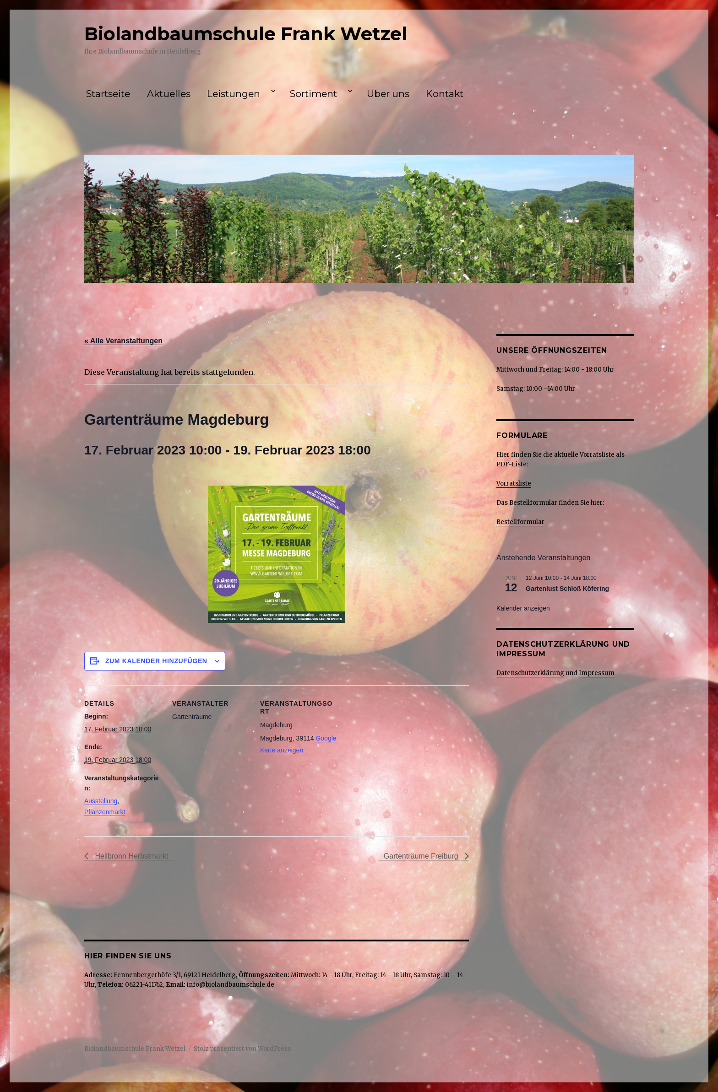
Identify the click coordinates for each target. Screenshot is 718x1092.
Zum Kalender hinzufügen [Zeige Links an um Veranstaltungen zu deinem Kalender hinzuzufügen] (156, 661)
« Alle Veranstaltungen (123, 341)
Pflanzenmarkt (104, 812)
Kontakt (444, 93)
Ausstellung (100, 801)
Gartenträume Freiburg (422, 856)
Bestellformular (520, 522)
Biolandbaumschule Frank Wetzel (245, 33)
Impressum (597, 673)
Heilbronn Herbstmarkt (131, 856)
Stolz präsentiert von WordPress (242, 1049)
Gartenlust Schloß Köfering (567, 588)
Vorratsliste (513, 483)
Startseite (108, 93)
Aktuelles (168, 93)
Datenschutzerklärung (530, 673)
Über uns (388, 93)
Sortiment (313, 93)
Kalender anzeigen (523, 608)
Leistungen (233, 93)
